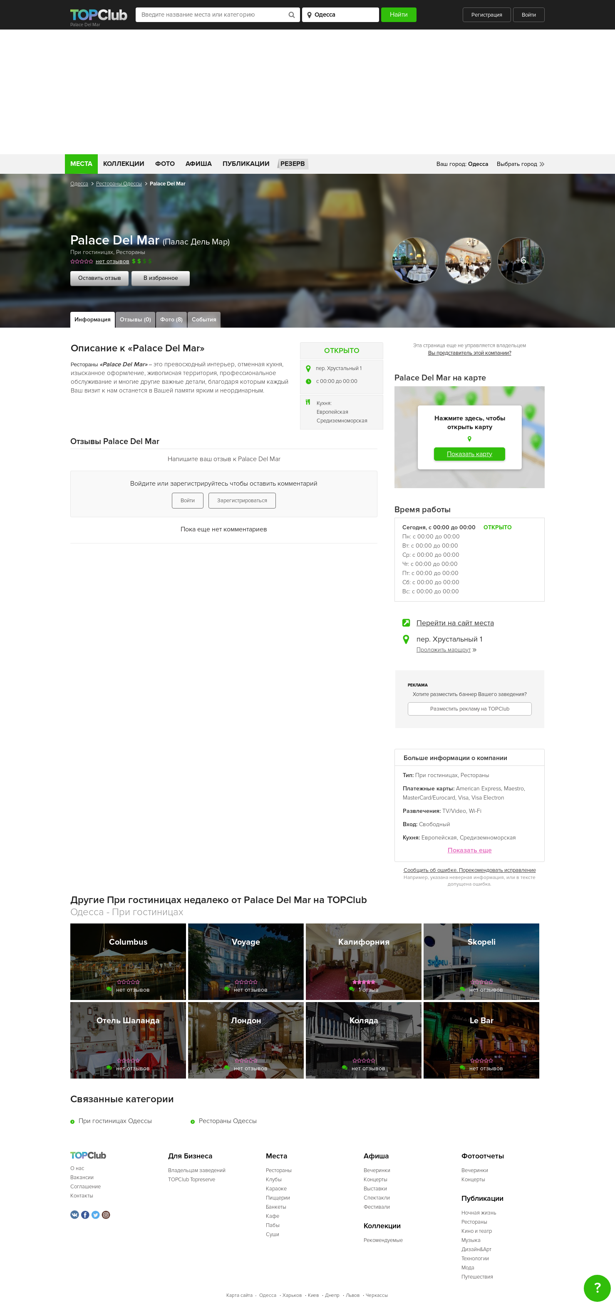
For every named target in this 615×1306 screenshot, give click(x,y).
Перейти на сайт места (455, 622)
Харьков (292, 1295)
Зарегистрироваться (242, 500)
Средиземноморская (342, 420)
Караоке (276, 1188)
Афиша (199, 164)
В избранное (161, 277)
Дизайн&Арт (476, 1249)
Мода (467, 1267)
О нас (77, 1168)
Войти (529, 15)
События (204, 319)
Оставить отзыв (99, 277)
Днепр (332, 1295)
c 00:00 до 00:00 (336, 381)
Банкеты (276, 1207)
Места (81, 164)
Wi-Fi (475, 811)
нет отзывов (112, 261)
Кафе (272, 1216)
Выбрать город (517, 164)
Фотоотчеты (482, 1156)
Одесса (79, 183)
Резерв (292, 164)
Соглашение (85, 1186)
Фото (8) (171, 319)
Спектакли (377, 1198)
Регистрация (486, 15)
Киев (313, 1295)
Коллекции (123, 164)
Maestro (514, 788)
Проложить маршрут (446, 649)
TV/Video (454, 811)
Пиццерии (278, 1198)
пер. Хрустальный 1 (339, 368)
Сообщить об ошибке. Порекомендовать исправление (470, 870)
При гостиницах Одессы (115, 1121)
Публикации (246, 164)
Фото (165, 164)
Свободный (434, 824)
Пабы (273, 1225)
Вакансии (82, 1177)
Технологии (475, 1258)
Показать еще (470, 850)
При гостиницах (91, 252)
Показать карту (469, 454)
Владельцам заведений (197, 1170)
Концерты (375, 1179)
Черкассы (377, 1295)
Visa (463, 797)
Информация (92, 319)
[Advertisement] (307, 92)
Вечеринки (377, 1170)
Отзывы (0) (135, 319)
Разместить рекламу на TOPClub (469, 709)
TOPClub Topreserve (191, 1179)
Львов (353, 1295)
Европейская (332, 412)
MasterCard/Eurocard (429, 797)
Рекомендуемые (383, 1240)
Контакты (81, 1195)
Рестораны (130, 252)
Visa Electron (487, 797)
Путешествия (477, 1277)
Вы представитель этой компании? (469, 353)
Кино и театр (476, 1231)
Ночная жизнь (478, 1213)
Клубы (274, 1179)
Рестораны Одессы (119, 183)
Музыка (471, 1240)
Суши (272, 1234)
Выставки (375, 1188)
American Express (478, 788)
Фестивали (377, 1207)
